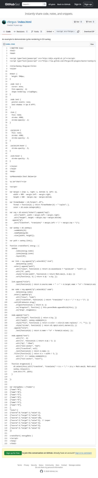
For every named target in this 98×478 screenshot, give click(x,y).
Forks (37, 31)
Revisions (21, 31)
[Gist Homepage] (12, 4)
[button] (78, 31)
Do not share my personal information (49, 467)
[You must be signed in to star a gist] (78, 22)
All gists (51, 4)
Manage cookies (75, 465)
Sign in (78, 4)
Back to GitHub (63, 4)
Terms (19, 465)
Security (34, 465)
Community (49, 465)
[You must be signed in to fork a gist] (90, 22)
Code (7, 31)
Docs (57, 465)
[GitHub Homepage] (41, 471)
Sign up (88, 4)
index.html (25, 22)
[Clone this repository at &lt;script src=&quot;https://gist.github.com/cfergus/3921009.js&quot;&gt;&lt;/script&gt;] (65, 31)
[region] (49, 246)
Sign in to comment (83, 453)
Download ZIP (89, 31)
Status (41, 465)
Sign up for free (13, 453)
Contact (64, 465)
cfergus (11, 22)
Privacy (26, 465)
